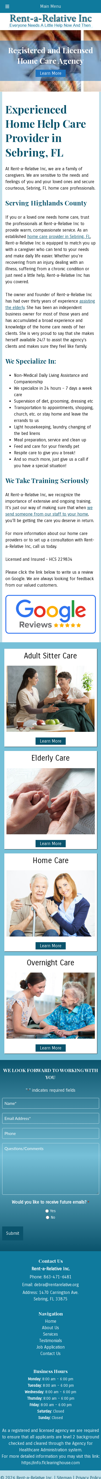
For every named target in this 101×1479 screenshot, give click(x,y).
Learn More (50, 73)
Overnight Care (50, 962)
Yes (53, 1210)
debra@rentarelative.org (56, 1284)
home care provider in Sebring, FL (58, 236)
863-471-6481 (58, 1276)
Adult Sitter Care (50, 656)
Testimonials (50, 1340)
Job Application (50, 1347)
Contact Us (50, 1353)
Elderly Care (50, 758)
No (53, 1217)
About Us (50, 1327)
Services (50, 1334)
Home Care (51, 860)
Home (50, 1321)
